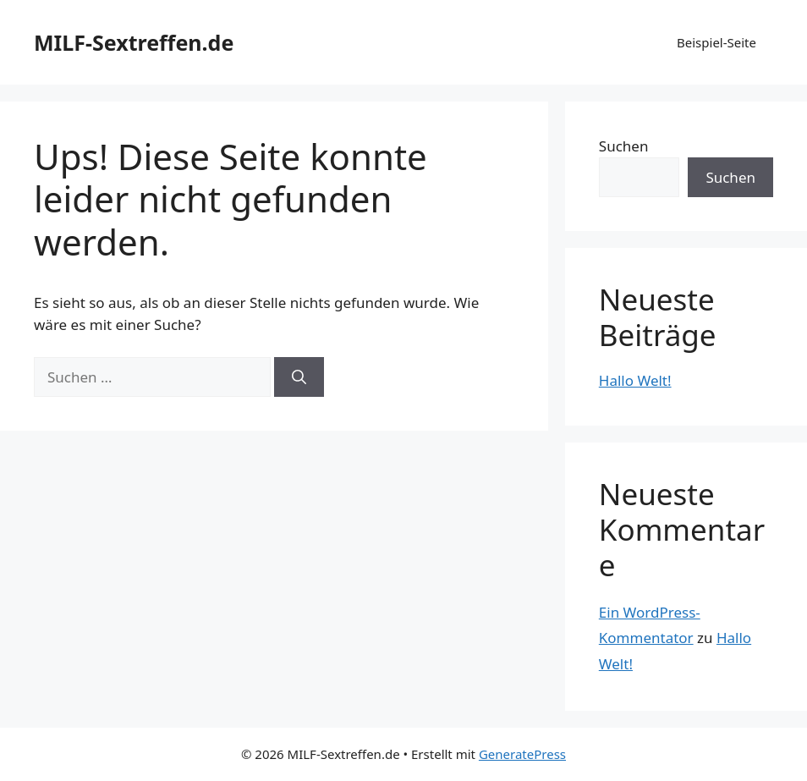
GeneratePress (522, 753)
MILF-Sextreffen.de (133, 42)
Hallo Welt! (635, 380)
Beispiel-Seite (716, 42)
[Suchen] (299, 377)
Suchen (624, 146)
